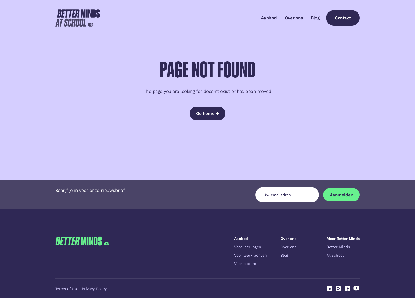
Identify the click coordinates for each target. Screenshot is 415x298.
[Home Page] (77, 18)
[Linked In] (329, 288)
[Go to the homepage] (82, 251)
